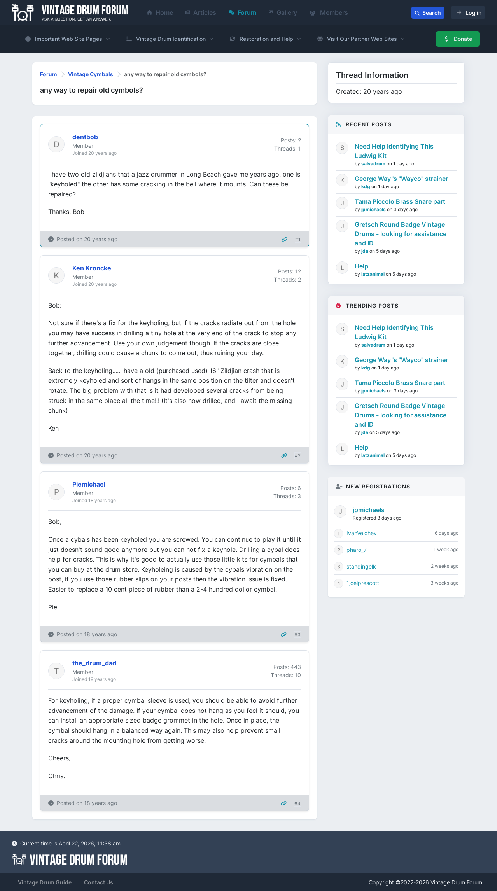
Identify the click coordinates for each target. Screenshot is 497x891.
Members (329, 12)
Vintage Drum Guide (45, 882)
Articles (201, 12)
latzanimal (373, 274)
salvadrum (374, 163)
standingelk (361, 566)
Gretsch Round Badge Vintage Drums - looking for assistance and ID (400, 234)
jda (365, 251)
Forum (242, 12)
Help (361, 266)
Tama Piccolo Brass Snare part (400, 201)
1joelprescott (362, 582)
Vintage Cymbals (90, 74)
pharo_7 (356, 549)
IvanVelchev (361, 533)
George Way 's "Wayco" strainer (401, 178)
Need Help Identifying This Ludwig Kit (394, 150)
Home (160, 12)
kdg (366, 186)
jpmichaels (374, 209)
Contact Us (98, 882)
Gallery (283, 12)
